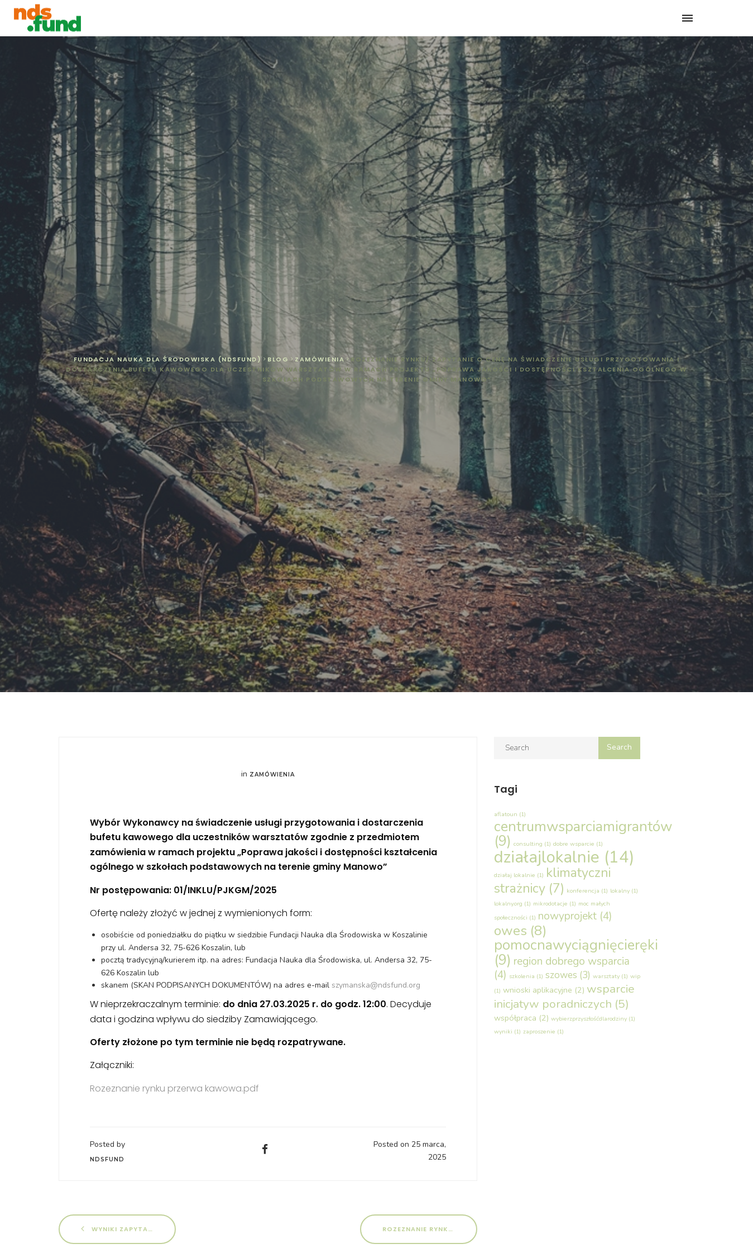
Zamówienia (272, 774)
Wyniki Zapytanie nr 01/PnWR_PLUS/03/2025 (128, 1228)
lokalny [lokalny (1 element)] (624, 891)
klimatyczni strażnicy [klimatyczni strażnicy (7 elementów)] (552, 880)
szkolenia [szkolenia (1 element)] (526, 976)
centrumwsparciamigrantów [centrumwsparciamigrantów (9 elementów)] (583, 834)
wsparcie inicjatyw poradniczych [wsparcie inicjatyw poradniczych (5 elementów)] (564, 996)
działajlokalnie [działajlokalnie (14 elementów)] (564, 857)
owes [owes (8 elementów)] (520, 930)
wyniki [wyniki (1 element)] (507, 1031)
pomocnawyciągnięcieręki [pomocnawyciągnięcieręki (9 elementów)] (576, 952)
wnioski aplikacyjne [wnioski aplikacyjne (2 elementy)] (543, 989)
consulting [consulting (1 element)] (532, 844)
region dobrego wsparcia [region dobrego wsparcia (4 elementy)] (562, 968)
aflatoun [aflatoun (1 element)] (510, 814)
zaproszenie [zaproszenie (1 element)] (543, 1031)
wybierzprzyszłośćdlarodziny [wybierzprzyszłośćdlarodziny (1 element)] (593, 1018)
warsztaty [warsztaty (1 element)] (610, 976)
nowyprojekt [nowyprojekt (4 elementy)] (575, 916)
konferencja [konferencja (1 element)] (587, 891)
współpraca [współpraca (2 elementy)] (521, 1017)
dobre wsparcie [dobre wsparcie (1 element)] (578, 844)
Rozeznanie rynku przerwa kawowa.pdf (174, 1088)
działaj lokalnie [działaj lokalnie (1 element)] (519, 875)
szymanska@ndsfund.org (376, 985)
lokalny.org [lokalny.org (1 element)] (512, 903)
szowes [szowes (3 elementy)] (568, 975)
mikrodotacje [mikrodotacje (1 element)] (554, 903)
